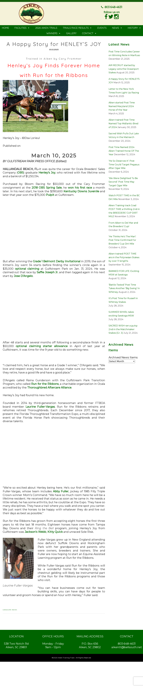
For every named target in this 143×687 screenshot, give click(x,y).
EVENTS (102, 27)
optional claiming (27, 268)
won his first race (80, 187)
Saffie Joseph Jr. (47, 272)
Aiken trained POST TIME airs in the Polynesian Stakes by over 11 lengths (124, 257)
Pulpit (50, 195)
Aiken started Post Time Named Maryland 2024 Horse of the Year (122, 106)
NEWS (117, 27)
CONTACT (89, 33)
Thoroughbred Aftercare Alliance (49, 387)
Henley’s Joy (47, 172)
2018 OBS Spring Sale (47, 187)
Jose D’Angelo (23, 276)
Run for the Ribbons (45, 383)
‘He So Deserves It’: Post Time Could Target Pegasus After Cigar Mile (124, 164)
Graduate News (10, 610)
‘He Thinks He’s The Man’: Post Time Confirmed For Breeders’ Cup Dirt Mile (122, 240)
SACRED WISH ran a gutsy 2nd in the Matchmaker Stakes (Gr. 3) (123, 329)
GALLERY (71, 33)
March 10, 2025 (53, 155)
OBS (21, 172)
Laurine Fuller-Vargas (40, 406)
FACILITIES (22, 27)
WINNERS (53, 33)
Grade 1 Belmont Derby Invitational (56, 261)
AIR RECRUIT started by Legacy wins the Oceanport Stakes (124, 69)
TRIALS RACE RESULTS (77, 27)
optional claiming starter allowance (42, 346)
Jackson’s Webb (35, 531)
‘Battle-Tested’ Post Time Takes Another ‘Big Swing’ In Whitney (124, 288)
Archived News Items (123, 357)
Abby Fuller (61, 491)
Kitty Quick (55, 531)
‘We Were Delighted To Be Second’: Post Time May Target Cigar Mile (123, 182)
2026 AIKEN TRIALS (46, 27)
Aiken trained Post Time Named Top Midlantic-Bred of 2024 (123, 123)
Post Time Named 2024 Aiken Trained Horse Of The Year (124, 151)
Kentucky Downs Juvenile (81, 191)
